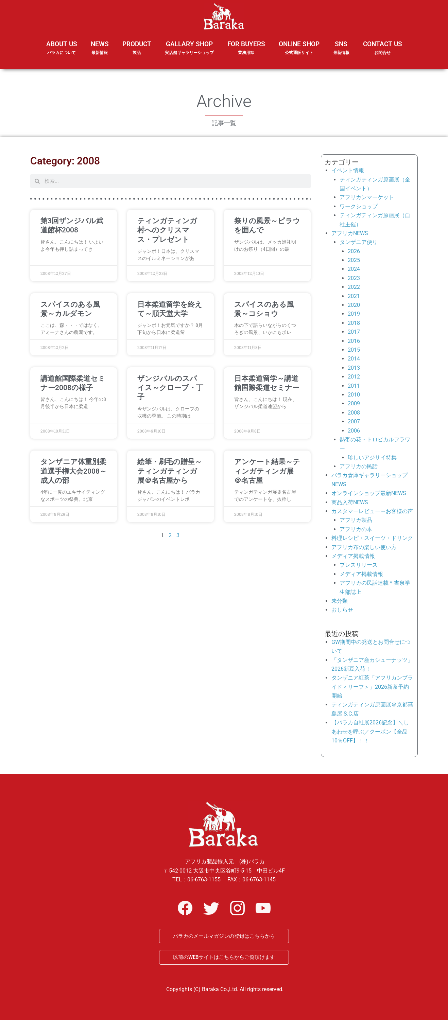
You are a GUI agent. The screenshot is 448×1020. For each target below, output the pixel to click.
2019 (354, 314)
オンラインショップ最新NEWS (368, 493)
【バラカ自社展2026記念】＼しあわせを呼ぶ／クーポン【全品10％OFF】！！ (370, 731)
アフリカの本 (356, 529)
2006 (354, 430)
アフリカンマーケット (367, 197)
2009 (354, 403)
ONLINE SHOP (299, 48)
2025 (354, 260)
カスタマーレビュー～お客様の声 (372, 511)
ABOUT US (61, 52)
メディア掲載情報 (353, 556)
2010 (354, 394)
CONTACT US (382, 48)
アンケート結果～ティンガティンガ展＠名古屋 (267, 471)
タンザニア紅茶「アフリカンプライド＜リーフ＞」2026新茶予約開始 (372, 686)
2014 (354, 358)
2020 (354, 305)
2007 (354, 421)
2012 (354, 376)
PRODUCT (136, 52)
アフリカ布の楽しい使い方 (364, 547)
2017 (354, 332)
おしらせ (342, 609)
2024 (354, 269)
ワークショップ (359, 206)
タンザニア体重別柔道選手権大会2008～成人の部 (73, 471)
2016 (354, 341)
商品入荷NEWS (349, 502)
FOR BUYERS (246, 48)
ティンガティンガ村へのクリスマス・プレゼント (167, 230)
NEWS (100, 52)
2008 (354, 412)
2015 (354, 350)
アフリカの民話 (359, 466)
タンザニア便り (359, 242)
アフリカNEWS (349, 233)
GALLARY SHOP (189, 52)
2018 (354, 323)
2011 (354, 386)
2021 (354, 296)
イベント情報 (347, 170)
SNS (341, 52)
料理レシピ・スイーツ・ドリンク (372, 538)
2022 (354, 287)
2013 (354, 368)
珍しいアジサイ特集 (372, 457)
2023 (354, 278)
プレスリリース (359, 565)
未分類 (339, 601)
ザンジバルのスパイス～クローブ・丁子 (170, 387)
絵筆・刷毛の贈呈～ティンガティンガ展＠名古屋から (169, 471)
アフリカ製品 (356, 520)
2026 (354, 251)
